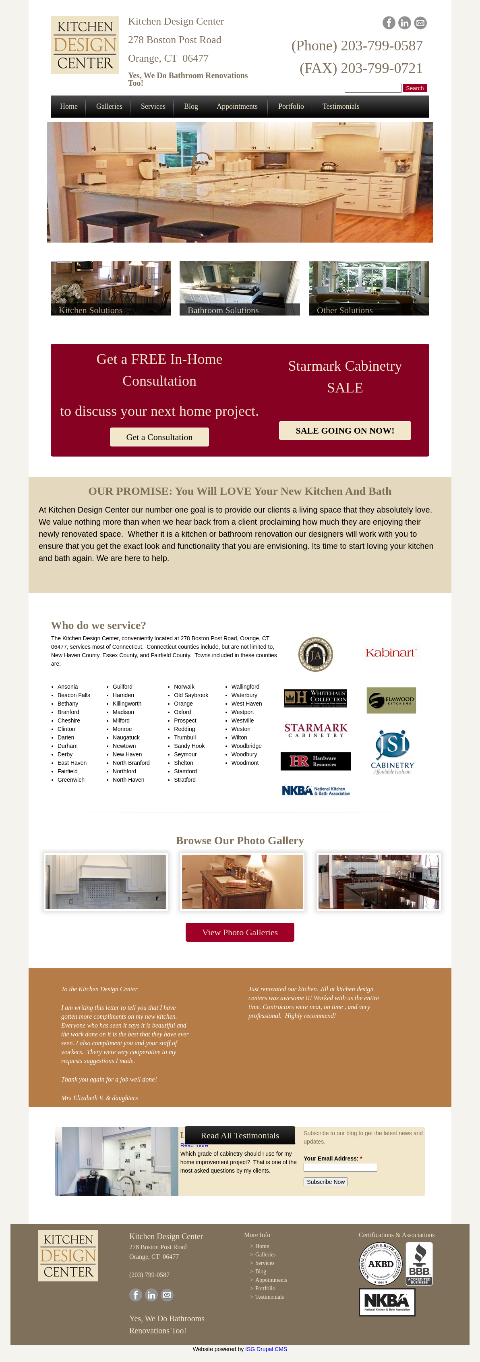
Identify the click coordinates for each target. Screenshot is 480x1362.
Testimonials (341, 106)
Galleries (109, 106)
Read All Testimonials (240, 1135)
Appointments (237, 106)
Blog (191, 106)
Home (69, 106)
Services (153, 106)
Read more (194, 1145)
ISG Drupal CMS (266, 1349)
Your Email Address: (333, 1158)
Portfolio (291, 106)
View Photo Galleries (240, 932)
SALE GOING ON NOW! (345, 431)
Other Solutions (345, 310)
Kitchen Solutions (90, 310)
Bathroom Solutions (223, 310)
